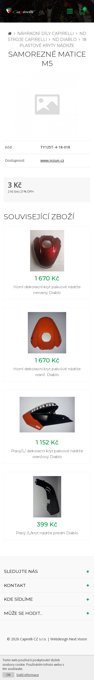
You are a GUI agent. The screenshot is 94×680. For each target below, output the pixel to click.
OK (8, 675)
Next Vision (78, 639)
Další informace (28, 675)
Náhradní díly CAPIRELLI (45, 33)
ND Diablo (64, 39)
